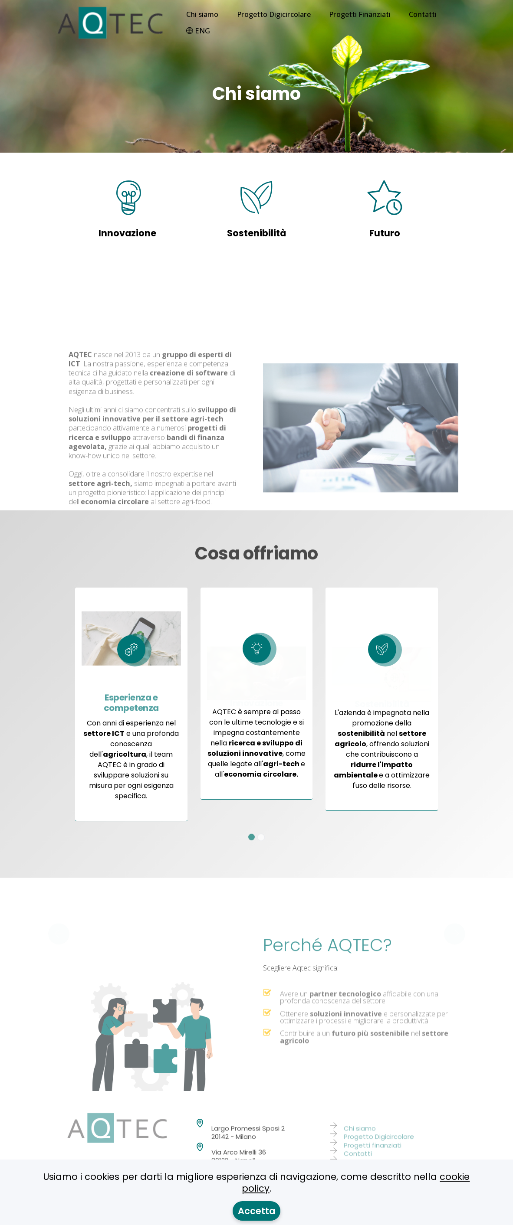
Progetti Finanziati (360, 14)
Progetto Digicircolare (274, 14)
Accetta (256, 1211)
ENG (198, 31)
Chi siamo (202, 14)
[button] (58, 926)
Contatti (423, 14)
